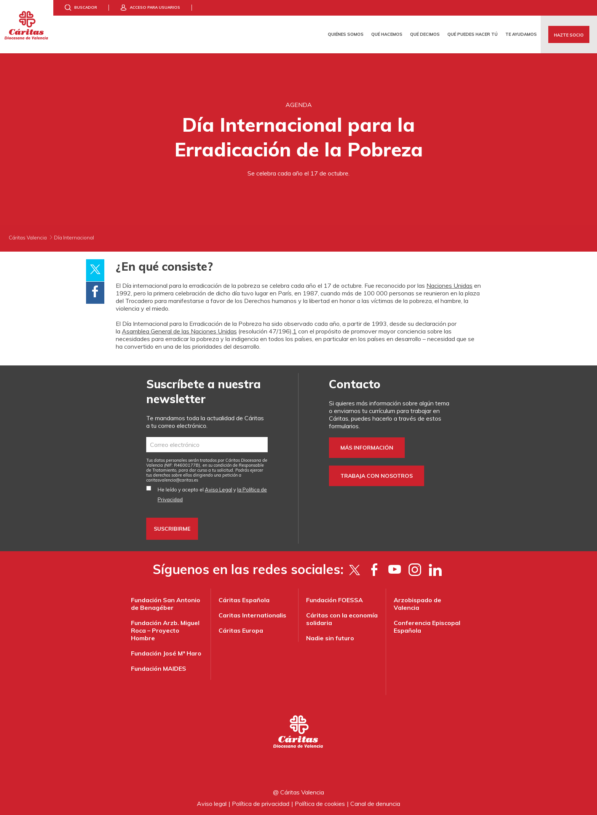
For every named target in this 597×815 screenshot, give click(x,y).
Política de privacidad (260, 803)
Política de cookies (320, 803)
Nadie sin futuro (330, 638)
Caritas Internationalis (252, 615)
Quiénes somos (346, 34)
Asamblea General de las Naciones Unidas (179, 331)
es (172, 480)
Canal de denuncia (375, 803)
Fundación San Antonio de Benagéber (165, 603)
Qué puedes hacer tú (472, 34)
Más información (366, 447)
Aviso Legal (218, 489)
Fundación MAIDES (158, 668)
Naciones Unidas (449, 285)
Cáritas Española (244, 600)
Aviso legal (212, 803)
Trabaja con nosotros (376, 475)
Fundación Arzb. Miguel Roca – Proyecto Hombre (165, 630)
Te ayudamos (521, 34)
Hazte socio (569, 35)
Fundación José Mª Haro (166, 653)
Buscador (85, 7)
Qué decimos (425, 34)
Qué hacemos (386, 34)
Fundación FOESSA (334, 600)
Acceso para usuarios (155, 7)
